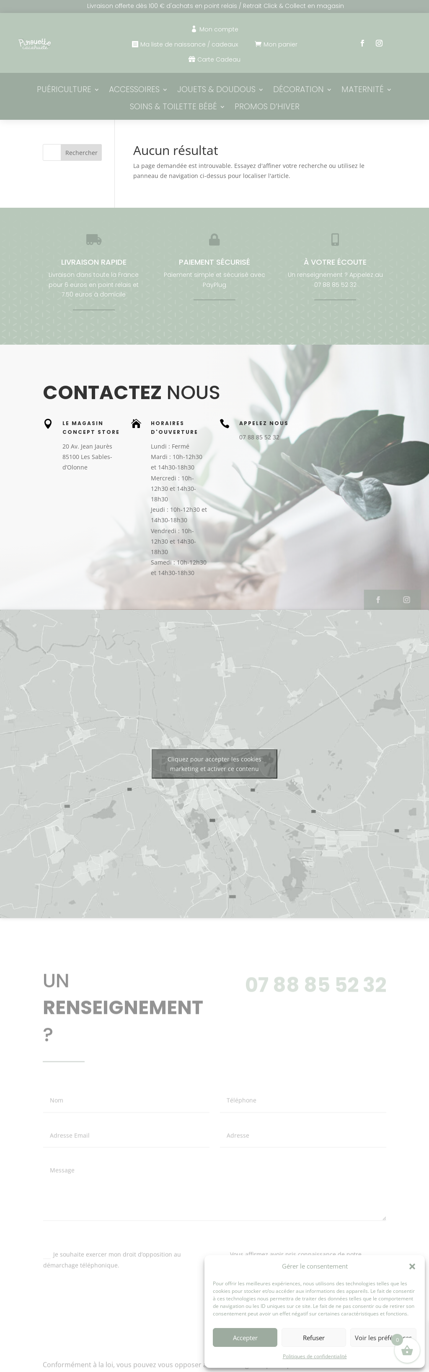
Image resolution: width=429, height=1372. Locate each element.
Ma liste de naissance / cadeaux (189, 44)
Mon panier (280, 44)
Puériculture (64, 90)
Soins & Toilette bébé (173, 107)
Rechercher (81, 153)
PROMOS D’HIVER (267, 107)
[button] (412, 1266)
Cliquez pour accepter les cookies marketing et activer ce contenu (214, 764)
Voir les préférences (383, 1337)
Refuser (314, 1337)
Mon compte (218, 29)
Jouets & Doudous (216, 90)
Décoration (298, 90)
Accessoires (134, 90)
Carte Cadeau (218, 59)
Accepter (245, 1337)
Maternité (362, 90)
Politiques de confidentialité (315, 1356)
